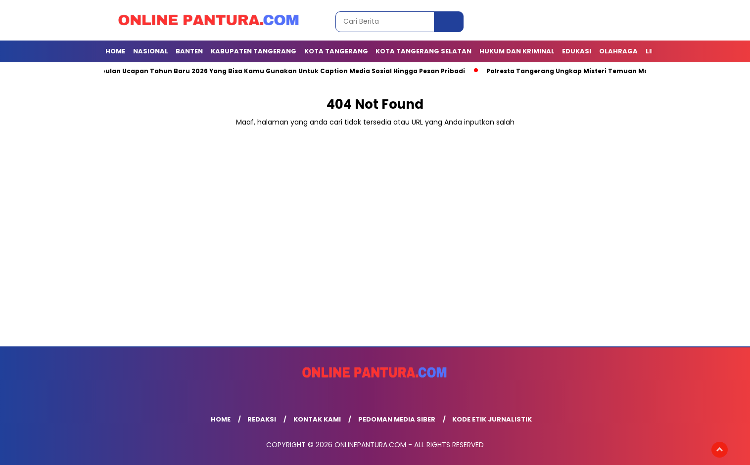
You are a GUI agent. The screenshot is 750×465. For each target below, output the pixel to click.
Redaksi (261, 419)
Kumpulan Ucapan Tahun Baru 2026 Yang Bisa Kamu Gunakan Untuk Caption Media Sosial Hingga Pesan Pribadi (278, 71)
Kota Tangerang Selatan (423, 51)
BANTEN (189, 51)
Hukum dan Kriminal (517, 51)
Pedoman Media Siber (396, 419)
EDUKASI (576, 51)
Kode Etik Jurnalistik (492, 419)
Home (115, 51)
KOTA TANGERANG (336, 51)
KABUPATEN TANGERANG (253, 51)
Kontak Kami (317, 419)
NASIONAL (150, 51)
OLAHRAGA (618, 51)
